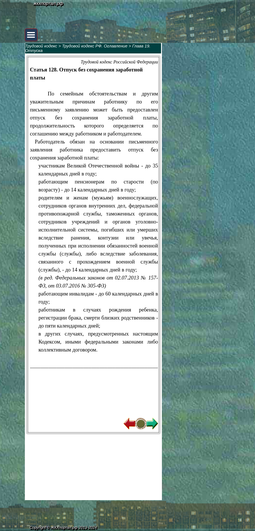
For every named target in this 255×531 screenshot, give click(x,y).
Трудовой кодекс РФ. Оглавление (94, 46)
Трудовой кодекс (41, 46)
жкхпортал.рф (48, 3)
